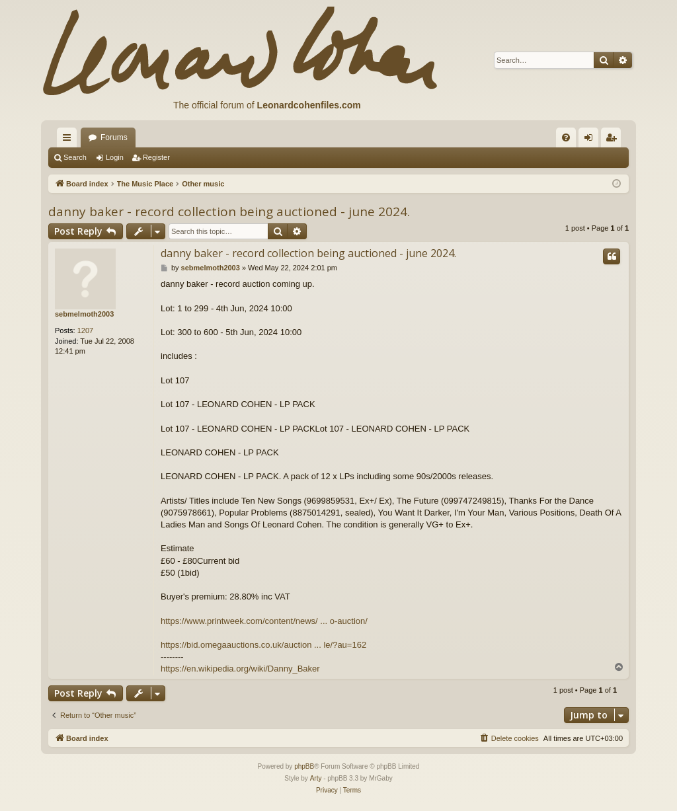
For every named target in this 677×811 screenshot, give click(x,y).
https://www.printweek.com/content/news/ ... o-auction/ (264, 621)
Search (75, 157)
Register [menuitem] (614, 140)
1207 (85, 330)
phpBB (304, 766)
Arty (316, 778)
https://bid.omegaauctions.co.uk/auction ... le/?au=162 (263, 645)
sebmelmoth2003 (84, 314)
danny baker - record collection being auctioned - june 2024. (229, 211)
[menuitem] (566, 137)
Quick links (69, 140)
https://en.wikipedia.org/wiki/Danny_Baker (240, 669)
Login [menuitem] (591, 140)
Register (156, 157)
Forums (114, 137)
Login (115, 157)
